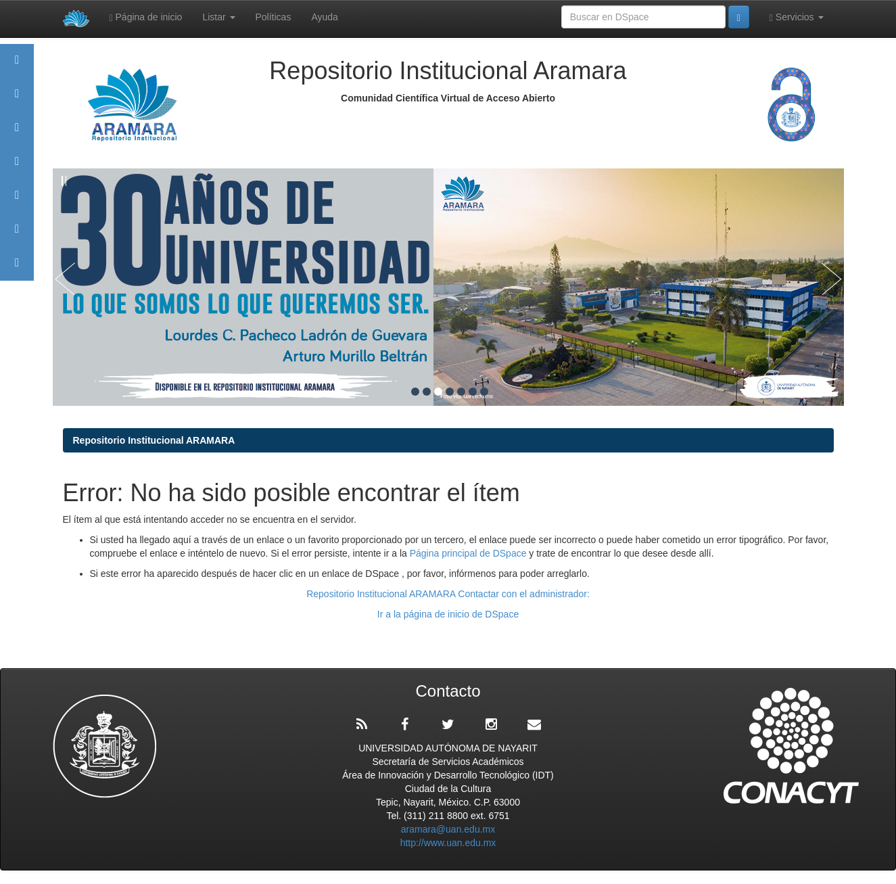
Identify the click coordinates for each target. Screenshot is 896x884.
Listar (218, 16)
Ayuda (324, 16)
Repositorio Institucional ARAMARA (154, 440)
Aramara (17, 100)
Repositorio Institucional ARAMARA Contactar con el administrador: (448, 593)
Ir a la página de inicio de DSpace (448, 614)
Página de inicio (146, 17)
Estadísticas (17, 235)
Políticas (273, 16)
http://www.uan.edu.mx (448, 842)
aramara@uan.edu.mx (448, 829)
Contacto (17, 269)
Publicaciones (17, 167)
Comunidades (17, 133)
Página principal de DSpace (469, 553)
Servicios (797, 17)
